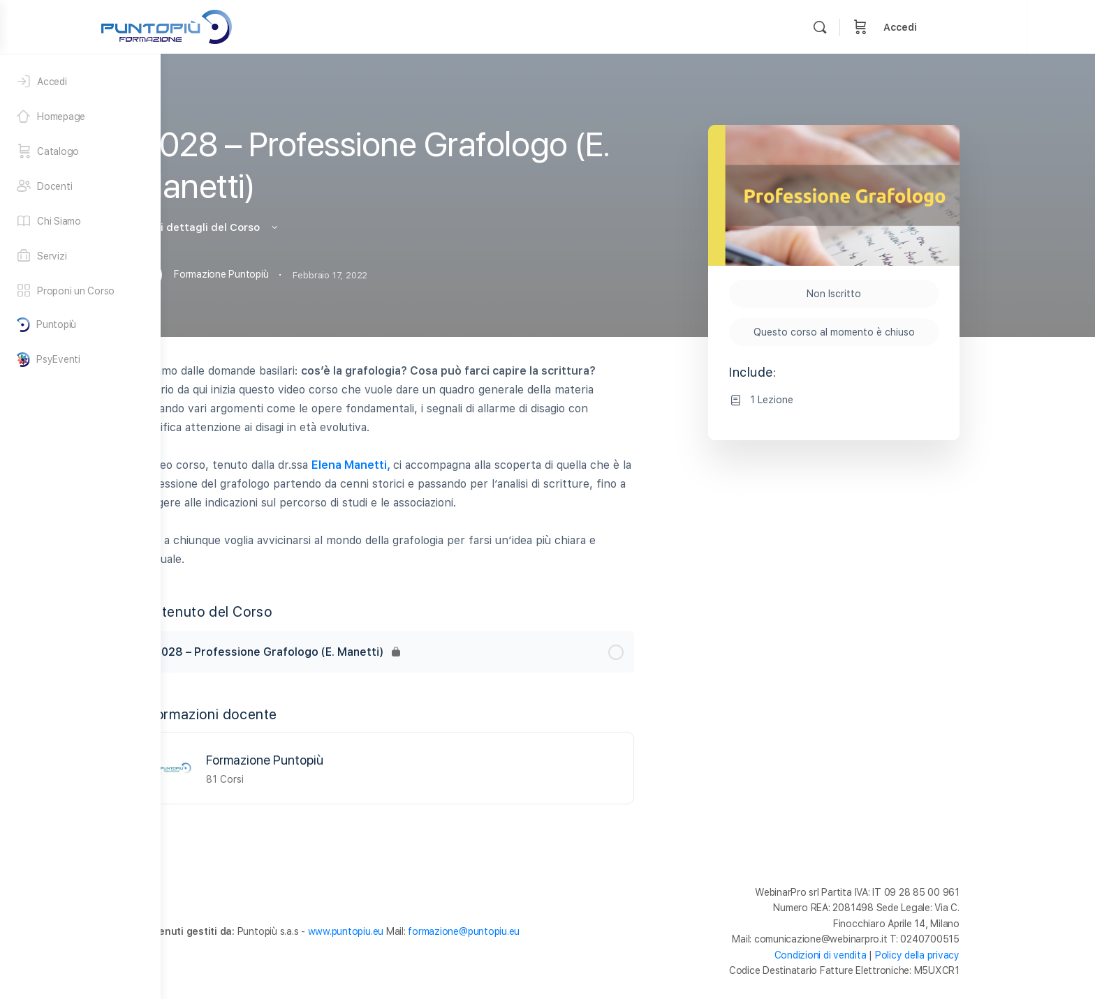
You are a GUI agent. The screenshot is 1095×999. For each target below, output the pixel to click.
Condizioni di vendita (901, 955)
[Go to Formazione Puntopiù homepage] (281, 25)
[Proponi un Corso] (80, 290)
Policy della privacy (997, 955)
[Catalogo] (80, 151)
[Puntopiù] (80, 324)
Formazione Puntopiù (345, 760)
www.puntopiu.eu (426, 931)
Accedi (1014, 27)
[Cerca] (934, 27)
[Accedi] (80, 81)
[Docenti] (80, 186)
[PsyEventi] (80, 359)
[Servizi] (80, 256)
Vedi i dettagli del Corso (288, 227)
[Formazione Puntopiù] (255, 767)
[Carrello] (975, 27)
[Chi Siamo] (80, 221)
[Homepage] (80, 116)
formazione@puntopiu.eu (544, 931)
